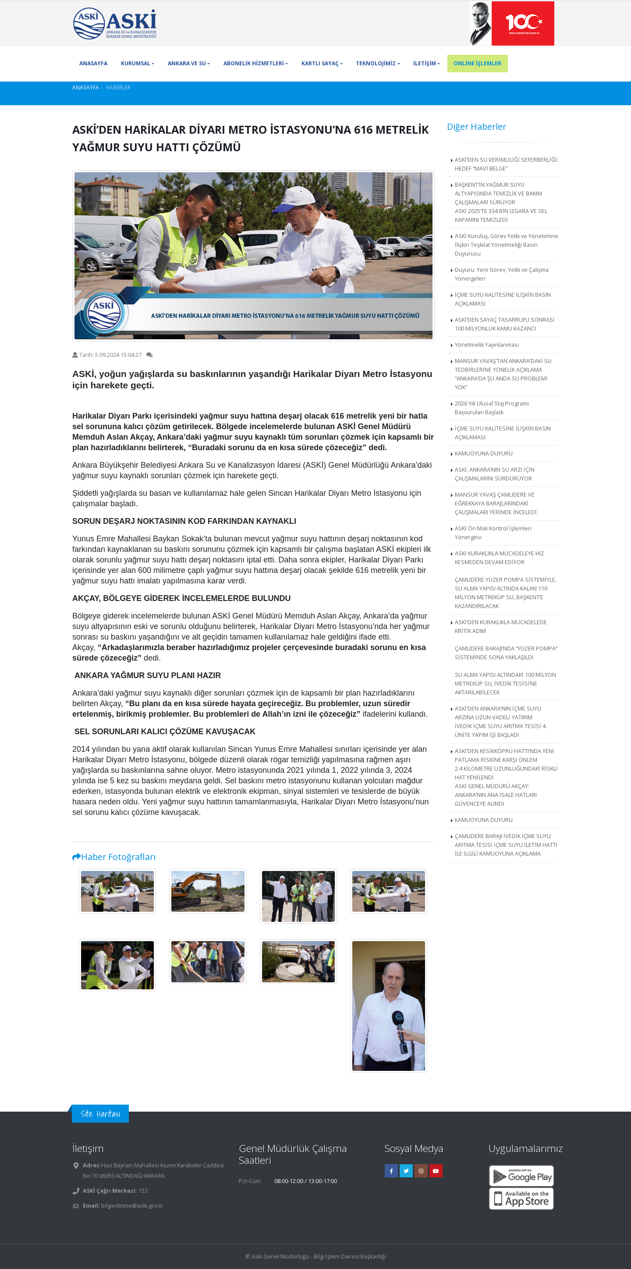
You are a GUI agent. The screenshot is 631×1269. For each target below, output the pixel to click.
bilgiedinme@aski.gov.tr (132, 1205)
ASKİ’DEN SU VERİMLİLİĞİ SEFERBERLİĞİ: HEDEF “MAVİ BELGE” (506, 164)
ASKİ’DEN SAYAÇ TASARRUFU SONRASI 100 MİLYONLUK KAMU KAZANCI (504, 324)
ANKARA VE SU (187, 63)
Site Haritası (100, 1113)
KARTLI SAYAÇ (320, 63)
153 (142, 1190)
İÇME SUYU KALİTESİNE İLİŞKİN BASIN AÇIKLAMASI (503, 299)
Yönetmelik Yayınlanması (487, 344)
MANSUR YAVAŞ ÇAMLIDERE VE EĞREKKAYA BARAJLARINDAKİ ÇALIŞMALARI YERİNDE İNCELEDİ (496, 503)
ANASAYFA (93, 63)
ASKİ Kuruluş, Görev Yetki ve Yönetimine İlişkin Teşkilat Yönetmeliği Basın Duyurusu (506, 244)
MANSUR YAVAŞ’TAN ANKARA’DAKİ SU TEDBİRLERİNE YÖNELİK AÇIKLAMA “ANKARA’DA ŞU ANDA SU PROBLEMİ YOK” (503, 374)
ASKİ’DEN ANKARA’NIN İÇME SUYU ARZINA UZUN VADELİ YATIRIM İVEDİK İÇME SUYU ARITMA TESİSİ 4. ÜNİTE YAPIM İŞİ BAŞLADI (501, 722)
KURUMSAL (135, 63)
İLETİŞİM (424, 63)
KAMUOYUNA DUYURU (484, 453)
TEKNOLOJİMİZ (376, 63)
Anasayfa (85, 87)
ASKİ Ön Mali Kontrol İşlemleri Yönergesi (493, 533)
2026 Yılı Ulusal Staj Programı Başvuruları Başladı (492, 408)
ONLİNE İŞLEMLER (477, 63)
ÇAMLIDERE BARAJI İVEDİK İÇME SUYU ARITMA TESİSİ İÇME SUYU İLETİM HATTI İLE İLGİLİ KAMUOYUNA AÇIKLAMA (506, 844)
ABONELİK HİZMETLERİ (253, 63)
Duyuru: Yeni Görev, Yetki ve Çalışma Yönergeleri (502, 274)
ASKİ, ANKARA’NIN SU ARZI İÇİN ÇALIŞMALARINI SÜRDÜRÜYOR (495, 474)
